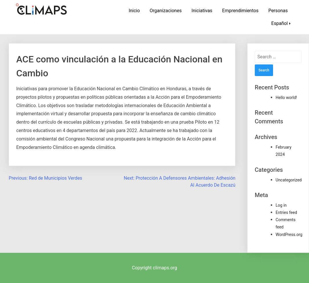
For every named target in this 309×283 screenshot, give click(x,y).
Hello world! (286, 97)
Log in (281, 205)
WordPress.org (289, 234)
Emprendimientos (240, 10)
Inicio (134, 10)
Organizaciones (165, 10)
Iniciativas (202, 10)
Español (279, 23)
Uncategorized (289, 180)
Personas (278, 10)
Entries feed (286, 212)
